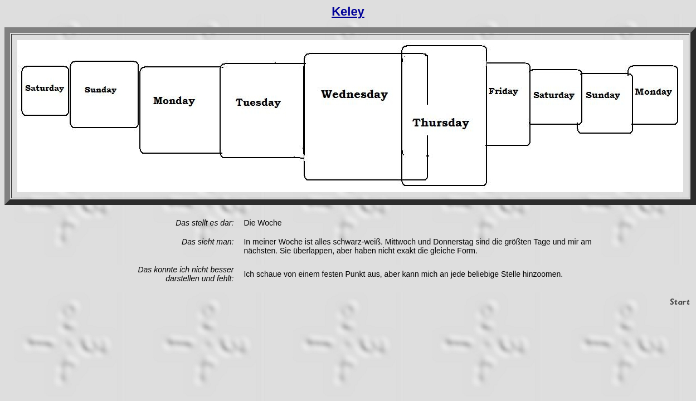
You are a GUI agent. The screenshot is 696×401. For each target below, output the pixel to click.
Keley (348, 11)
